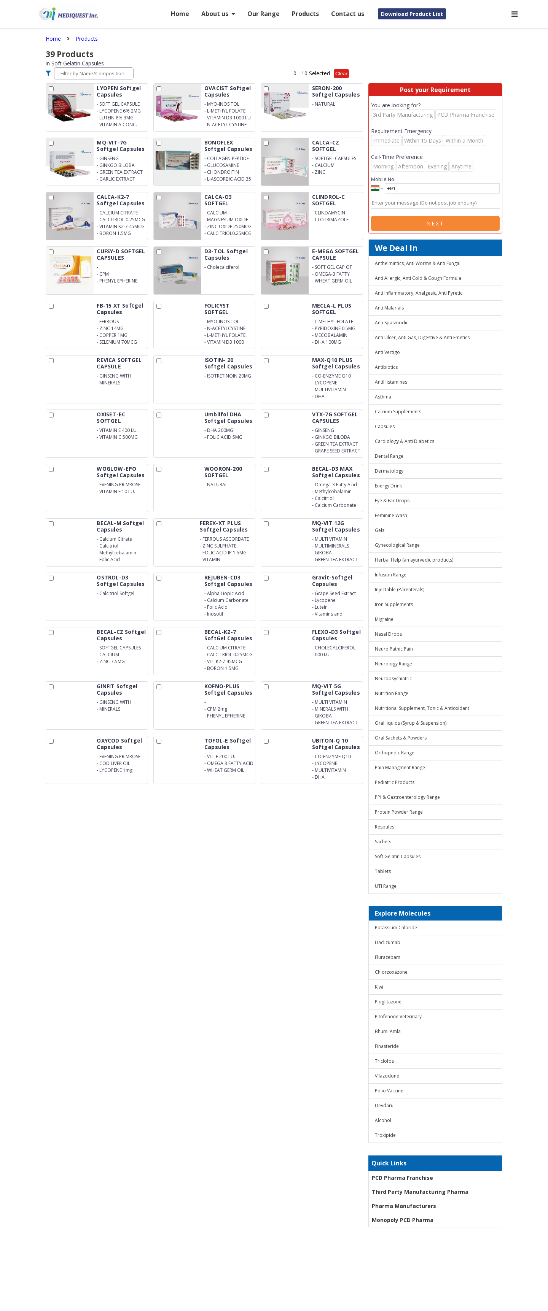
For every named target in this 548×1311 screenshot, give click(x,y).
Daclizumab (387, 942)
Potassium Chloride (396, 927)
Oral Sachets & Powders (401, 738)
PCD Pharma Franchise (402, 1177)
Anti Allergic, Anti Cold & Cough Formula (418, 278)
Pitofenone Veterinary (398, 1016)
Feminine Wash (391, 515)
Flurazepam (387, 957)
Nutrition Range (391, 693)
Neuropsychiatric (393, 678)
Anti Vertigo (387, 352)
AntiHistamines (391, 382)
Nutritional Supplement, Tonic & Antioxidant (422, 708)
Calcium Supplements (398, 411)
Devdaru (384, 1105)
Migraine (384, 619)
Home (180, 14)
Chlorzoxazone (391, 972)
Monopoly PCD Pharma (402, 1220)
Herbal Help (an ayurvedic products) (414, 560)
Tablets (383, 871)
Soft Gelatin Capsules (398, 856)
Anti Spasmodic (391, 322)
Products (305, 14)
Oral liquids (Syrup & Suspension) (410, 723)
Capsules (385, 426)
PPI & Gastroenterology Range (407, 797)
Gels (379, 530)
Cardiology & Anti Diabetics (404, 441)
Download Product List (412, 13)
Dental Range (389, 456)
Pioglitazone (388, 1001)
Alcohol (383, 1120)
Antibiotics (386, 367)
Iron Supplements (394, 604)
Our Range (263, 14)
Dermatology (389, 471)
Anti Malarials (389, 308)
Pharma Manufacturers (404, 1205)
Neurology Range (393, 663)
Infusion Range (390, 574)
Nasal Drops (388, 634)
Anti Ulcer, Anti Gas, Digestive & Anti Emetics (422, 337)
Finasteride (387, 1046)
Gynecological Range (397, 545)
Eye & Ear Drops (392, 500)
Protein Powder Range (399, 812)
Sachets (383, 841)
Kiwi (379, 987)
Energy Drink (388, 485)
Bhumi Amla (388, 1031)
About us (218, 14)
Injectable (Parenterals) (399, 589)
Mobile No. (383, 179)
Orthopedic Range (394, 752)
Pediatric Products (394, 782)
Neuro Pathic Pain (394, 649)
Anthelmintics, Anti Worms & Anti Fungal (417, 263)
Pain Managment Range (400, 767)
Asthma (383, 397)
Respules (384, 827)
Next (435, 223)
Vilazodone (387, 1076)
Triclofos (384, 1061)
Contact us (347, 14)
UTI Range (386, 886)
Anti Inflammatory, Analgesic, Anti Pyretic (418, 293)
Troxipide (385, 1135)
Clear (341, 73)
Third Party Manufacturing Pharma (420, 1191)
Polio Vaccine (389, 1090)
